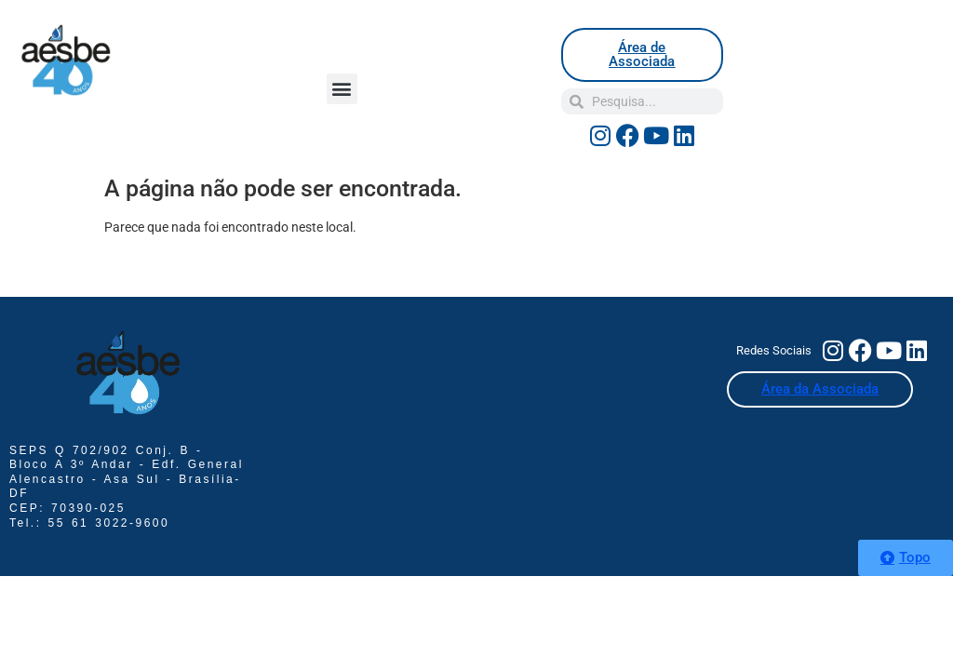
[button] (342, 89)
